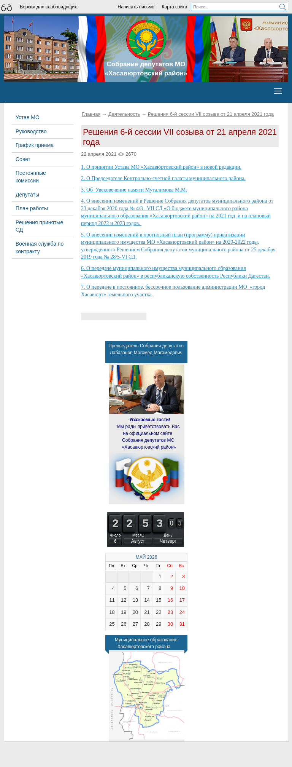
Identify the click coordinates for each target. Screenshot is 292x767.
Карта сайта (174, 7)
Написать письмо (135, 7)
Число (115, 535)
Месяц (138, 535)
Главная (91, 114)
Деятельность (124, 114)
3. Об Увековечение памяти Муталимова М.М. (134, 190)
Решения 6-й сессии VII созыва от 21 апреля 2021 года (211, 114)
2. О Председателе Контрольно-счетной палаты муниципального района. (163, 178)
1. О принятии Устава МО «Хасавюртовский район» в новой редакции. (161, 167)
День (167, 535)
